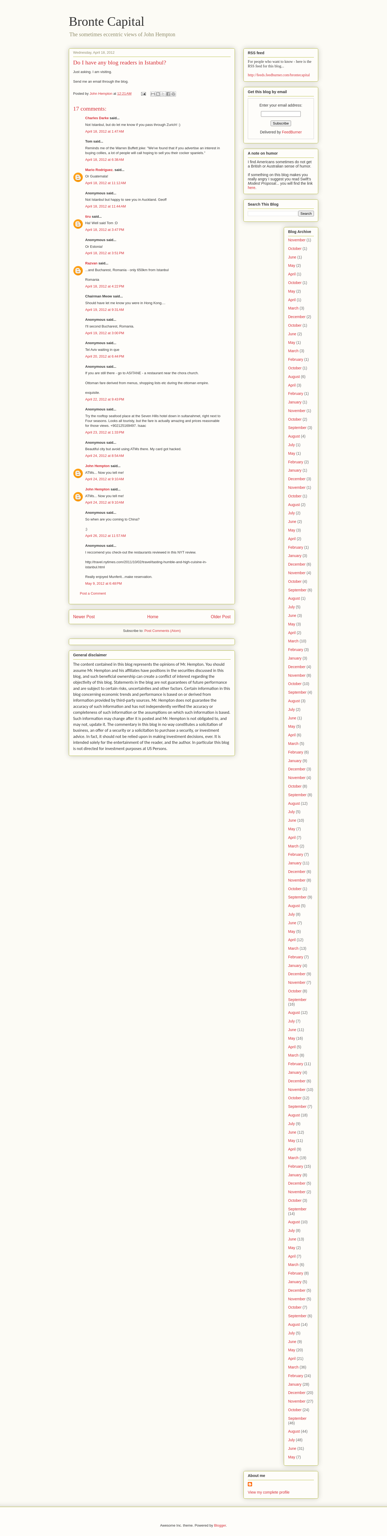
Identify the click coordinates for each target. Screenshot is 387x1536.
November (297, 240)
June (292, 257)
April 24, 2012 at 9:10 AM (104, 479)
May (291, 265)
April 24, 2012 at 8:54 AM (104, 456)
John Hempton (97, 466)
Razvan (91, 263)
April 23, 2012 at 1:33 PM (104, 432)
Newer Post (84, 616)
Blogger (220, 1525)
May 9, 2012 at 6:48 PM (103, 583)
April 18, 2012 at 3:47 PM (104, 230)
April (292, 274)
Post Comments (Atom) (162, 631)
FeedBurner (292, 132)
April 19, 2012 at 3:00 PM (104, 333)
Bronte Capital (106, 21)
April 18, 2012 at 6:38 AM (104, 160)
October (295, 248)
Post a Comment (93, 593)
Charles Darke (97, 118)
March (293, 308)
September (297, 427)
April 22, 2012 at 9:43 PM (104, 399)
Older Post (221, 616)
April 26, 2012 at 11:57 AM (105, 536)
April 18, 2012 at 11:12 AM (105, 183)
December (297, 317)
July (291, 445)
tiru (88, 216)
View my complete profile (268, 1492)
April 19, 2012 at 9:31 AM (104, 310)
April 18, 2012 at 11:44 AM (105, 206)
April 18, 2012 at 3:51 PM (104, 253)
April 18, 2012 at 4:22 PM (104, 286)
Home (153, 616)
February (295, 359)
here (251, 187)
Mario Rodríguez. (99, 170)
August (294, 376)
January (295, 402)
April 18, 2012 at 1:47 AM (104, 131)
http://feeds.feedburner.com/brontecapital (279, 75)
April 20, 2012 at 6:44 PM (104, 356)
